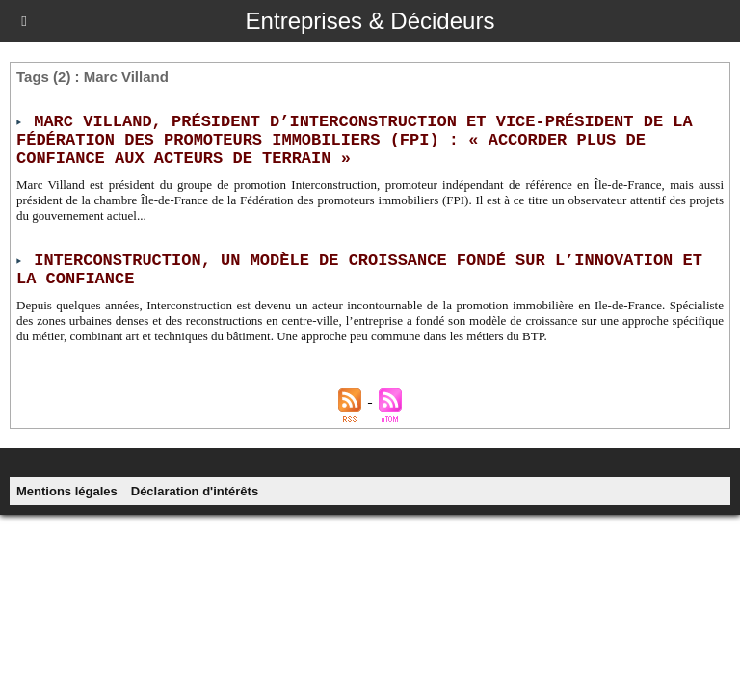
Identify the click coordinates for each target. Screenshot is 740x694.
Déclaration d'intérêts (194, 491)
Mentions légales (67, 491)
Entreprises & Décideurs (370, 21)
